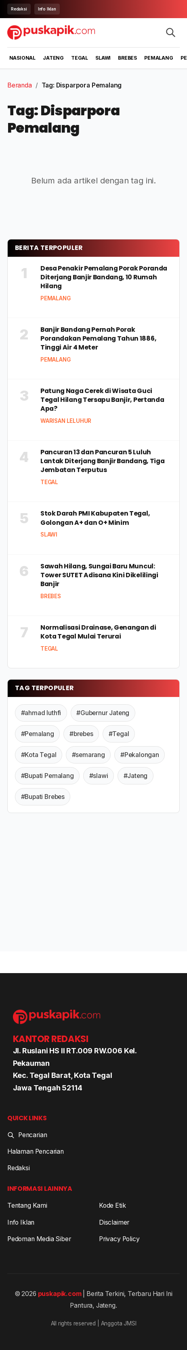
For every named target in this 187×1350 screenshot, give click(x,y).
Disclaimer (114, 1222)
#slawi (98, 776)
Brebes (127, 58)
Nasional (22, 58)
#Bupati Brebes (43, 797)
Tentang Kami (27, 1205)
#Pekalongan (139, 755)
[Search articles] (171, 32)
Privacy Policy (119, 1239)
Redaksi (19, 8)
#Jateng (136, 776)
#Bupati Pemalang (47, 776)
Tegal (79, 58)
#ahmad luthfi (41, 713)
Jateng (53, 58)
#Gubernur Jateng (102, 713)
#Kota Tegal (39, 755)
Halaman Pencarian (35, 1151)
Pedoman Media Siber (39, 1239)
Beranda (19, 85)
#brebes (81, 734)
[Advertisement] (93, 884)
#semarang (88, 755)
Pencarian (27, 1135)
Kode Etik (112, 1205)
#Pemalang (37, 734)
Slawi (103, 58)
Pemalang (158, 58)
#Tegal (119, 734)
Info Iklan (47, 8)
